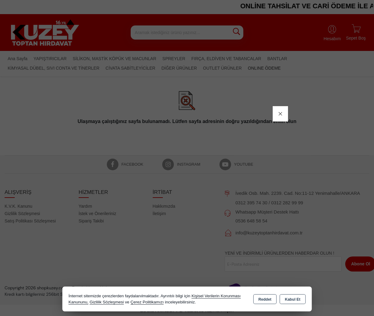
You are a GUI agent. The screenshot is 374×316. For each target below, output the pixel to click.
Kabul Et (293, 299)
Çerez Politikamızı (147, 302)
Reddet (264, 299)
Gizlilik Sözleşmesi (107, 302)
